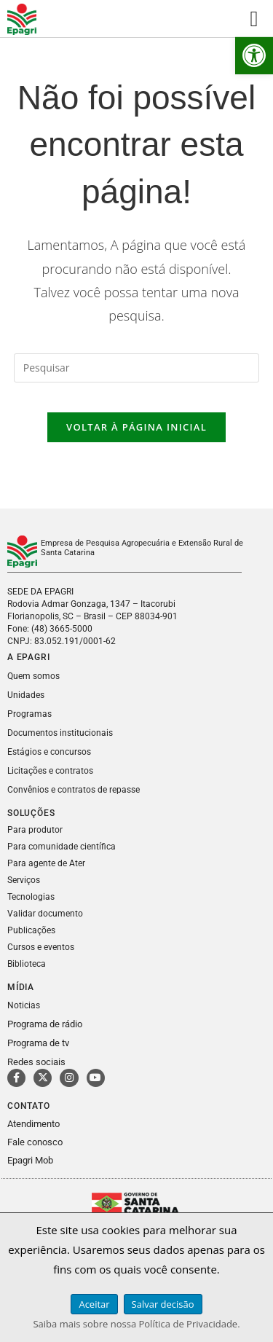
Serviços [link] (23, 880)
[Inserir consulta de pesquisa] (137, 367)
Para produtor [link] (35, 830)
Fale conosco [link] (35, 1142)
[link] (254, 55)
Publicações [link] (31, 930)
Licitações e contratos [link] (50, 771)
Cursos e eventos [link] (40, 947)
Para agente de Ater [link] (46, 863)
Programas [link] (29, 714)
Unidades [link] (25, 695)
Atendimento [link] (33, 1123)
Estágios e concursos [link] (49, 752)
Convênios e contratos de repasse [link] (73, 790)
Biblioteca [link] (26, 964)
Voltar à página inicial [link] (136, 426)
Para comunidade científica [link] (61, 846)
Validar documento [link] (45, 914)
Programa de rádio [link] (44, 1024)
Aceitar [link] (94, 1304)
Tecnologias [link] (31, 897)
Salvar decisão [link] (163, 1304)
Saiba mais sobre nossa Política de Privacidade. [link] (136, 1323)
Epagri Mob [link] (30, 1160)
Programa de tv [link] (38, 1042)
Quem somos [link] (33, 676)
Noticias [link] (23, 1005)
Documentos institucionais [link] (60, 733)
